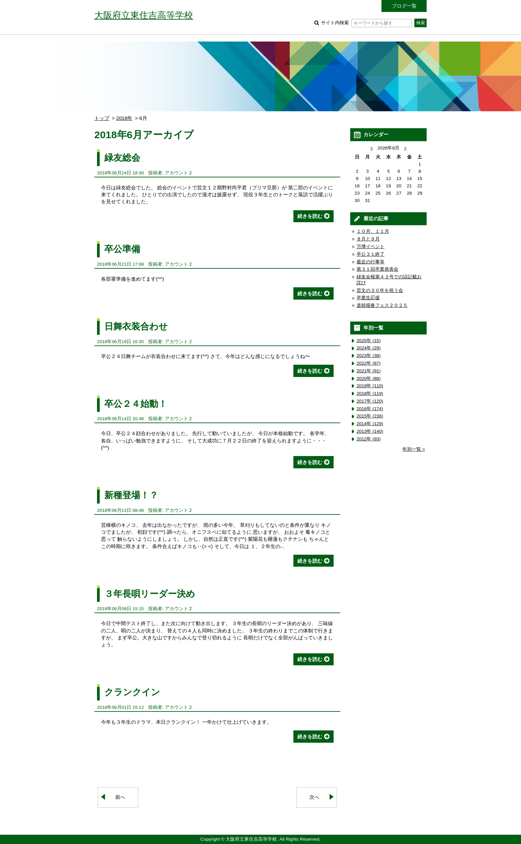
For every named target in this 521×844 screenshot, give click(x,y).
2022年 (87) (369, 363)
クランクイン (132, 692)
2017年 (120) (370, 401)
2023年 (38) (369, 355)
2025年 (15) (369, 340)
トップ (101, 118)
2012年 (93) (369, 438)
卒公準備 (122, 249)
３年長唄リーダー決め (149, 594)
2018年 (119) (370, 393)
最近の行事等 (370, 261)
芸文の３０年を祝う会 (380, 290)
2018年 (124, 118)
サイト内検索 (366, 22)
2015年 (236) (370, 416)
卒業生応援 (368, 297)
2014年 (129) (370, 423)
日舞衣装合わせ (136, 326)
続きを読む (309, 216)
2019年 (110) (370, 385)
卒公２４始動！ (135, 404)
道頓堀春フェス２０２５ (382, 305)
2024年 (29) (369, 347)
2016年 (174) (370, 408)
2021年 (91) (369, 370)
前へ (120, 797)
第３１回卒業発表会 (377, 269)
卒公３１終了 (370, 254)
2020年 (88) (369, 378)
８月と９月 (368, 238)
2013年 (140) (370, 431)
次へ (314, 797)
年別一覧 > (413, 449)
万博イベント (370, 246)
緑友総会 (122, 157)
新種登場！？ (131, 495)
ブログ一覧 (404, 6)
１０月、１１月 (373, 231)
